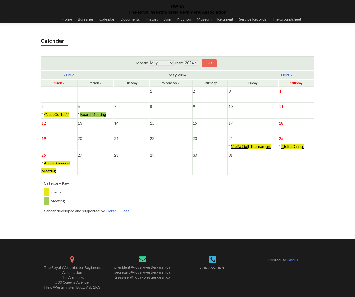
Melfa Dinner (292, 146)
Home (66, 19)
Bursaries (86, 19)
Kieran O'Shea (117, 210)
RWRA (177, 6)
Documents (130, 19)
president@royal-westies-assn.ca (142, 267)
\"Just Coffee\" (56, 114)
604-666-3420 (212, 268)
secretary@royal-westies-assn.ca (142, 272)
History (152, 19)
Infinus (292, 259)
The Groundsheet (286, 19)
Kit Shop (184, 19)
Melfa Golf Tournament (251, 146)
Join (167, 19)
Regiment (225, 19)
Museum (204, 19)
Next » (286, 75)
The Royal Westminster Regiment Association (177, 12)
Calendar (107, 19)
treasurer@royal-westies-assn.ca (142, 277)
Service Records (252, 19)
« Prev (68, 75)
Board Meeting (93, 114)
